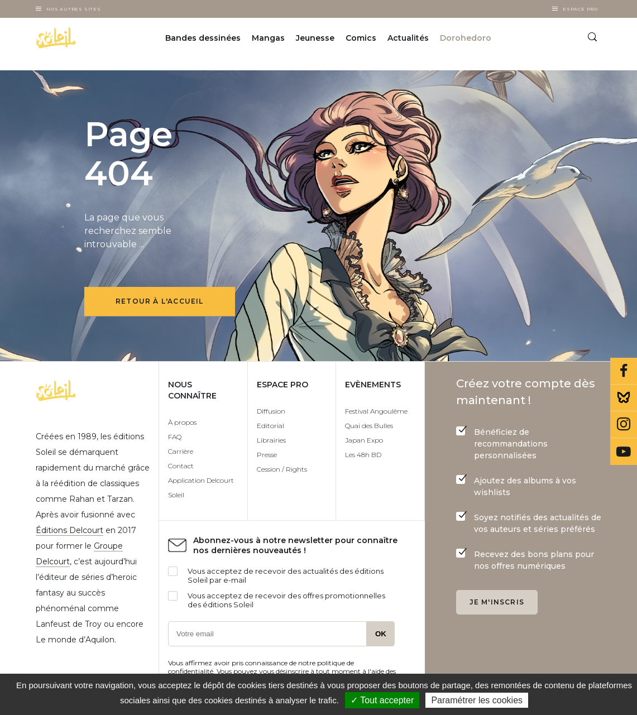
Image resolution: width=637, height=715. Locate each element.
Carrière (180, 451)
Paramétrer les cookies (477, 700)
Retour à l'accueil (160, 301)
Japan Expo (364, 440)
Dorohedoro (465, 38)
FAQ (174, 437)
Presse (267, 454)
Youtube (623, 451)
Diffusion (271, 411)
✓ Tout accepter (382, 700)
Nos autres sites (73, 9)
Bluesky (623, 398)
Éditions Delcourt (69, 530)
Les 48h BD (363, 454)
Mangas (268, 38)
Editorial (270, 425)
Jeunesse (315, 38)
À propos (182, 422)
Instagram (623, 424)
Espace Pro (580, 9)
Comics (361, 38)
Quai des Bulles (369, 425)
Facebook (623, 371)
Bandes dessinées (203, 38)
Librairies (271, 440)
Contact (181, 466)
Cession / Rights (282, 469)
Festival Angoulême (376, 411)
